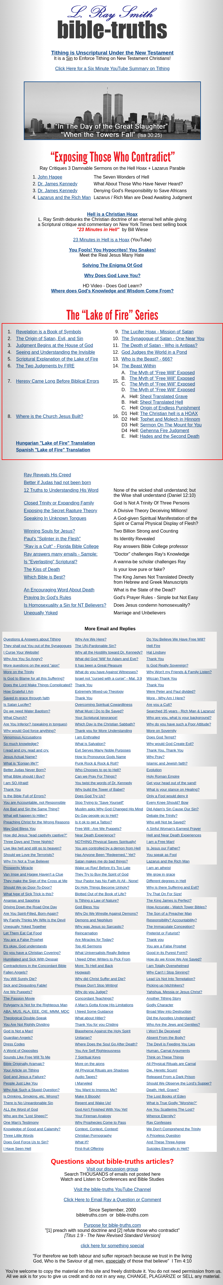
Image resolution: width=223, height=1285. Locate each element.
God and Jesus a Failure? (24, 1077)
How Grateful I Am (18, 691)
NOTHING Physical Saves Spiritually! (105, 842)
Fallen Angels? (15, 972)
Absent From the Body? (165, 1037)
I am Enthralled (87, 737)
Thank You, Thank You (164, 750)
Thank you (155, 939)
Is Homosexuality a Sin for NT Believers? (65, 605)
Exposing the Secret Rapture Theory (60, 510)
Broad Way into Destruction (168, 1011)
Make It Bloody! (87, 1096)
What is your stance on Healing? (172, 789)
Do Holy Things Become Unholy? (102, 887)
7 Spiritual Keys (87, 1057)
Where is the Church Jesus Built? (49, 416)
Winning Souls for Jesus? (49, 531)
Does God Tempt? (161, 737)
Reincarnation (86, 933)
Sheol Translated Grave (164, 396)
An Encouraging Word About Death (59, 589)
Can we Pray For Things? (96, 776)
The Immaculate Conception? (170, 926)
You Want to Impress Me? (96, 1090)
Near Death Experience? (95, 835)
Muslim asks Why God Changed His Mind (109, 809)
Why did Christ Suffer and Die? (100, 979)
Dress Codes (14, 1044)
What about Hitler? (90, 1018)
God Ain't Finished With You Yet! (101, 1109)
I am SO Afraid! (15, 783)
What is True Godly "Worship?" (171, 1103)
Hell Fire (153, 646)
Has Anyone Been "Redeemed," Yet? (105, 855)
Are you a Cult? (159, 704)
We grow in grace (160, 874)
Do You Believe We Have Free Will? (175, 639)
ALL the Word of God (20, 1109)
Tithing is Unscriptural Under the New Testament (112, 53)
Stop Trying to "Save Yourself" (99, 802)
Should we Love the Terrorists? (28, 855)
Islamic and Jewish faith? (167, 763)
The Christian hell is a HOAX (169, 413)
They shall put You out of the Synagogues (37, 646)
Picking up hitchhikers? (165, 985)
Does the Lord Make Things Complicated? (37, 685)
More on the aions (89, 1064)
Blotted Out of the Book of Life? (100, 894)
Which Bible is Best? (44, 577)
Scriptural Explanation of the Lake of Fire (57, 359)
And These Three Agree (166, 1142)
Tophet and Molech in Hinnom (170, 419)
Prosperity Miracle (18, 868)
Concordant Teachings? (94, 998)
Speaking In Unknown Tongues (55, 518)
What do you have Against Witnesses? (106, 672)
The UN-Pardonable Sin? (95, 646)
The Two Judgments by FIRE (45, 365)
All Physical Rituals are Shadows (102, 1070)
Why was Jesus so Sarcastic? (99, 926)
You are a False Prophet (23, 939)
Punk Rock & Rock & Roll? (97, 763)
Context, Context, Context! (96, 1129)
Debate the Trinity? (161, 815)
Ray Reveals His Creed (47, 474)
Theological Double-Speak (25, 1018)
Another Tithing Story (163, 998)
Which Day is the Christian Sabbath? (105, 724)
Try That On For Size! (164, 894)
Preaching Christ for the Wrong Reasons (36, 822)
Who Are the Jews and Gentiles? (173, 1024)
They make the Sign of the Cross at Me (35, 881)
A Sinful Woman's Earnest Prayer (173, 828)
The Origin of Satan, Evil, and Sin (49, 338)
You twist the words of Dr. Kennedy (103, 783)
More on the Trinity (18, 672)
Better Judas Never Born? (24, 770)
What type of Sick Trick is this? (28, 894)
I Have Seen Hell (17, 1148)
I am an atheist (158, 868)
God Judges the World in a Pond (154, 352)
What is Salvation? (90, 744)
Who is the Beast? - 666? (146, 359)
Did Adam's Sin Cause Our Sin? (172, 809)
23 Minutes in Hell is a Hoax (101, 239)
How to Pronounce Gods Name (100, 757)
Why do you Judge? (91, 992)
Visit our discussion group (112, 1169)
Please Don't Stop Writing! (96, 985)
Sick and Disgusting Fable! (25, 985)
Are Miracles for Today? (94, 939)
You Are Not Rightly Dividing (26, 1024)
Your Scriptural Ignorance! (96, 717)
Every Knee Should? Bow (167, 802)
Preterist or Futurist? (163, 933)
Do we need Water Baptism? (26, 711)
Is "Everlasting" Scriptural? (50, 561)
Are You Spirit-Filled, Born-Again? (30, 913)
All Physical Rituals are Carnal (171, 1064)
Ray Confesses (158, 1122)
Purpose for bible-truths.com (112, 1225)
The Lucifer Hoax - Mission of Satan (157, 331)
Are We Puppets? (17, 992)
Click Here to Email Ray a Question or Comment (112, 1199)
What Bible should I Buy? (24, 776)
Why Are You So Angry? (23, 659)
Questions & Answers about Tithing (32, 639)
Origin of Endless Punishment (170, 407)
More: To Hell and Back (94, 966)
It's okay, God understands (25, 946)
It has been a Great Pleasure (98, 665)
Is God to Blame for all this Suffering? (33, 678)
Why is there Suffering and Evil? (172, 887)
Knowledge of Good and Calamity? (31, 1129)
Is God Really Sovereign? (167, 665)
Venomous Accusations (22, 737)
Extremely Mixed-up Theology (99, 691)
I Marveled (83, 1083)
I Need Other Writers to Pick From (103, 959)
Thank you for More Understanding (103, 731)
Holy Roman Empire (162, 776)
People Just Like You (20, 1083)
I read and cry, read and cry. (26, 750)
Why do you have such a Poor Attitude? (178, 724)
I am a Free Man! (160, 842)
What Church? (15, 717)
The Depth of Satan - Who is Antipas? (159, 345)
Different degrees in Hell (166, 881)
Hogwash (82, 972)
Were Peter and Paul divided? (170, 691)
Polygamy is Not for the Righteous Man (35, 1005)
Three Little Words (18, 1135)
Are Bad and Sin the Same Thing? (31, 809)
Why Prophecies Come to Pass (100, 1122)
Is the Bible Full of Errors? (24, 796)
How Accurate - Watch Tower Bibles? (176, 907)
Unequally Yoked (41, 612)
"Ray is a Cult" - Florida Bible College (61, 546)
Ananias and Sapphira (21, 900)
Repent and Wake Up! (93, 1103)
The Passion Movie (19, 998)
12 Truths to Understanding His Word (61, 490)
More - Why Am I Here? (165, 698)
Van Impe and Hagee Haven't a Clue (33, 874)
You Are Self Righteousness (98, 1050)
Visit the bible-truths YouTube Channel (112, 1189)
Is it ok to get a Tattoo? (93, 822)
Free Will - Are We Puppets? (98, 828)
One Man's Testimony (21, 1122)
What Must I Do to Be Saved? (99, 711)
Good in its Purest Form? (167, 953)
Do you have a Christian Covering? (32, 953)
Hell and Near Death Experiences (173, 835)
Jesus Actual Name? (20, 757)
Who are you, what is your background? (178, 717)
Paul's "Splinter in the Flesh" (52, 538)
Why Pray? (155, 757)
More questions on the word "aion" (31, 665)
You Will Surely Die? (20, 979)
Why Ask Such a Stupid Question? (31, 1090)
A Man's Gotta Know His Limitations (104, 1005)
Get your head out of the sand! (171, 783)
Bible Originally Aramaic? (24, 1064)
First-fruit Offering (89, 1148)
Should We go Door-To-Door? (27, 887)
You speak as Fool (161, 855)
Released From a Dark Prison (170, 1077)
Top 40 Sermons (88, 946)
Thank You (155, 659)
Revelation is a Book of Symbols (48, 331)
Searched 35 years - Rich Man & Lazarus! (180, 711)
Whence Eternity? (161, 1116)
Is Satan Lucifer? (17, 704)
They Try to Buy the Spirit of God (102, 874)
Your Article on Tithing (21, 1070)
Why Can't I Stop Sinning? (167, 972)
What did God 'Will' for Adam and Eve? (106, 659)
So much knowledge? (21, 744)
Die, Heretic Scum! (161, 1070)
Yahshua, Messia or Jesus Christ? (174, 992)
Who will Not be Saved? (166, 822)
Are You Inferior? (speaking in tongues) (35, 724)
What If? (82, 1142)
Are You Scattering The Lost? (170, 1109)
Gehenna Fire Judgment (164, 430)
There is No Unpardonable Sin (28, 1103)
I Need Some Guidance (94, 1011)
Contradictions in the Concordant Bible (34, 966)
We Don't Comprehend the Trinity (173, 1129)
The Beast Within (138, 365)
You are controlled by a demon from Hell (107, 848)
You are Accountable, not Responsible (34, 802)
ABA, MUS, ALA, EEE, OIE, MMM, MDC (36, 1011)
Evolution (153, 770)
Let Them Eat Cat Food (22, 933)
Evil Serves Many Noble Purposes (103, 750)
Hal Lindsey (156, 652)
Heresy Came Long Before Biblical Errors (57, 381)
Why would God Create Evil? (169, 744)
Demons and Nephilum (93, 920)
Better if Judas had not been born (57, 482)
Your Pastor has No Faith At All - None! (106, 881)
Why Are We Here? (90, 639)
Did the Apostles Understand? (170, 1018)
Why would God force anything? (29, 731)
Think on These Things (165, 1057)
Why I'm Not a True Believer (26, 861)
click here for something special (112, 1245)
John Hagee (50, 177)
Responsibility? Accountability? (171, 920)
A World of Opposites (20, 1050)
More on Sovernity (161, 731)
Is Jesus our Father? (163, 848)
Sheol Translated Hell (161, 402)
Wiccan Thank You (161, 678)
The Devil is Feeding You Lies (170, 1044)
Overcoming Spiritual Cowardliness (103, 704)
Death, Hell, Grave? (162, 1090)
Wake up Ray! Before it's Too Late (102, 868)
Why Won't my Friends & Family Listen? (179, 672)
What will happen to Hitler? (25, 815)
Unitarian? (83, 1037)
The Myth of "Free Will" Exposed (162, 372)
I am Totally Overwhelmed (167, 966)
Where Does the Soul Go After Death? (106, 1044)
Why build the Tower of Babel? (100, 789)
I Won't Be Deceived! (163, 1031)
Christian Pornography (93, 1135)
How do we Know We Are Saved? (173, 959)
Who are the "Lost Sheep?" (25, 1116)
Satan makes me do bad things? (101, 861)
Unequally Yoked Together (24, 926)
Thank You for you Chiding (96, 1024)
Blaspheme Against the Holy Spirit (103, 1031)
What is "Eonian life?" (21, 763)
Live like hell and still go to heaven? (32, 848)
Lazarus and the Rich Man (64, 197)
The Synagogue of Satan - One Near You (162, 338)
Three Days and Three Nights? (28, 842)
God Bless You (87, 907)
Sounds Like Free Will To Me (26, 1057)
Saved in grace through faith (26, 698)
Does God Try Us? (90, 796)
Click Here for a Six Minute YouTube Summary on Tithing (112, 68)
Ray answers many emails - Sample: (61, 554)
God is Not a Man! (18, 1031)
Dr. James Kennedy (57, 183)
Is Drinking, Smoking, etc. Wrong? (31, 1096)
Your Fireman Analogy (93, 1116)
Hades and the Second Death (169, 436)
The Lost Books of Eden (166, 1096)
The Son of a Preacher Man (169, 913)
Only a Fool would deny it (167, 796)
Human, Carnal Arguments (168, 1050)
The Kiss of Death (42, 569)
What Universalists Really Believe (102, 953)
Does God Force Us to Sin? (26, 1142)
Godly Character (159, 1005)
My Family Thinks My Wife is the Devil (34, 920)
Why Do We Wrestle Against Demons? (106, 913)
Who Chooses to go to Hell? (98, 770)
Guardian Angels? (18, 1037)
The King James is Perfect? (169, 900)
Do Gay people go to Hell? (96, 815)
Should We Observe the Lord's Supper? (178, 1083)
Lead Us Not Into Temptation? (170, 979)
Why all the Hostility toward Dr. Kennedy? (108, 652)
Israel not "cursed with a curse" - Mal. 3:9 (108, 678)
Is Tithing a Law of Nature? (97, 900)
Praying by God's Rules (47, 597)
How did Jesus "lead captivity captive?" (35, 835)
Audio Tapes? (86, 1077)
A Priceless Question (163, 1135)
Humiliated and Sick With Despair (30, 959)
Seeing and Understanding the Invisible (55, 352)
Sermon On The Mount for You (171, 424)
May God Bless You (19, 828)
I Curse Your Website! (21, 652)
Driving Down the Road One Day (30, 907)
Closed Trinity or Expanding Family (59, 503)
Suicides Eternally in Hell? (167, 1148)
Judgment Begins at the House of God (54, 345)
